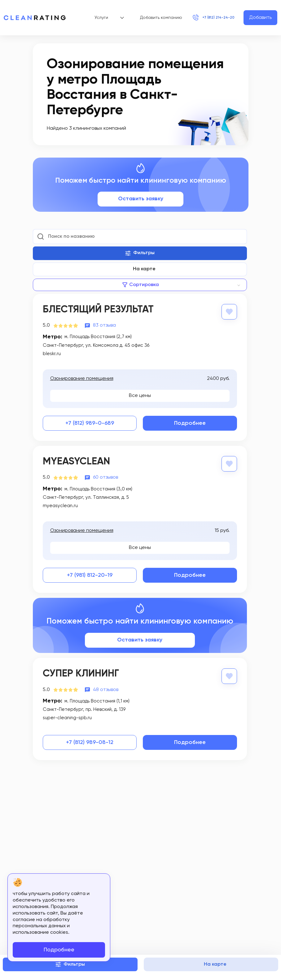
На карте (144, 269)
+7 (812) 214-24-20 (208, 18)
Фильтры (140, 253)
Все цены (140, 395)
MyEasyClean (76, 461)
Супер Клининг (81, 673)
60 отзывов (105, 476)
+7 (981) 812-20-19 (89, 574)
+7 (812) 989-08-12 (89, 741)
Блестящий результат (98, 310)
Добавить (260, 17)
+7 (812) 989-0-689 (89, 423)
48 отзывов (105, 688)
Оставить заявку (140, 199)
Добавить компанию (149, 17)
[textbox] (140, 284)
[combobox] (140, 285)
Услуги (100, 17)
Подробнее (190, 423)
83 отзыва (104, 325)
